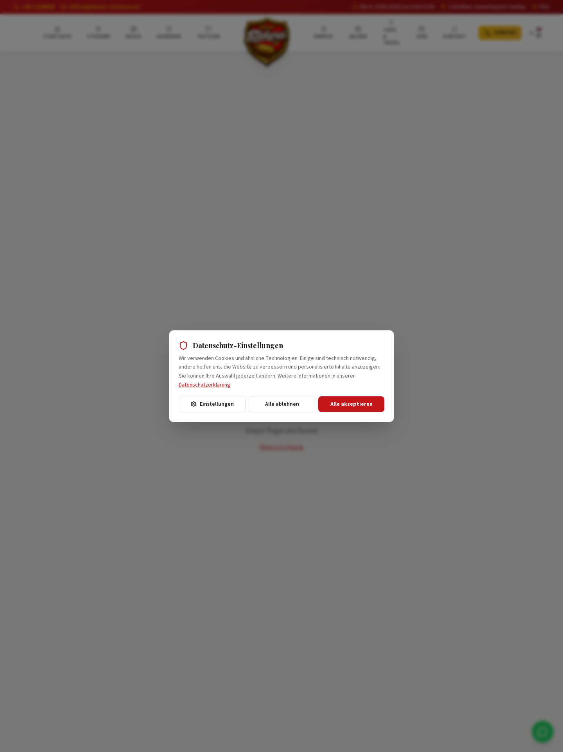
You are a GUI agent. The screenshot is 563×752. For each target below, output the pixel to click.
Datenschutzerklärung (204, 385)
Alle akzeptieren (351, 404)
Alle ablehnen (282, 404)
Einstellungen (212, 404)
